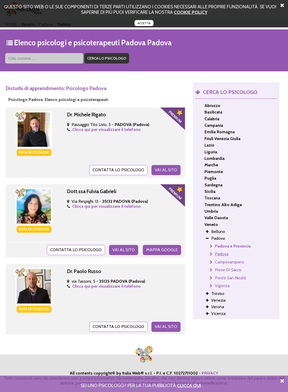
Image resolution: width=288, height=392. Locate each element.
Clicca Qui (189, 385)
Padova (221, 253)
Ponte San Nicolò (230, 277)
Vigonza (222, 285)
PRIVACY (210, 373)
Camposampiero (229, 262)
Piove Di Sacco (228, 269)
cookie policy (190, 12)
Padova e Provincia (233, 246)
